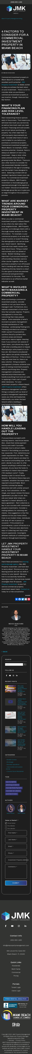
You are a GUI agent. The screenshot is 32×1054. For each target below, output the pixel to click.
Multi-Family (16, 969)
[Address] (16, 860)
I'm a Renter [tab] (11, 826)
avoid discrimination (11, 794)
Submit (16, 883)
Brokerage (10, 762)
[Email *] (16, 846)
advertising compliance (12, 785)
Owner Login (16, 991)
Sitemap (11, 1040)
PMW (22, 1038)
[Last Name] (16, 839)
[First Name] (16, 833)
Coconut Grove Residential (15, 771)
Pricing (16, 976)
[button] (6, 675)
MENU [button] (15, 13)
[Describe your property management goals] (16, 871)
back (4, 651)
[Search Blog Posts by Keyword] (14, 664)
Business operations (13, 764)
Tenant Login (16, 987)
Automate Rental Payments (14, 788)
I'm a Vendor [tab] (11, 828)
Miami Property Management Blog (12, 18)
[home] (16, 9)
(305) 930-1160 (16, 2)
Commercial (16, 972)
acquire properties (11, 782)
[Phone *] (16, 853)
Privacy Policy (20, 1040)
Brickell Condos (12, 759)
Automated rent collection (13, 791)
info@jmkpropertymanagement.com (16, 945)
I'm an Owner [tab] (12, 823)
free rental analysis (16, 999)
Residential (16, 966)
